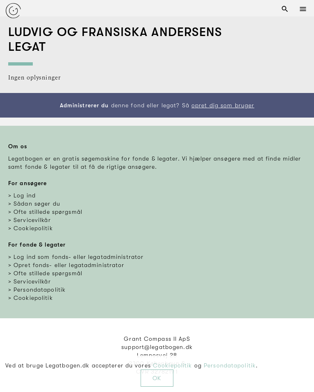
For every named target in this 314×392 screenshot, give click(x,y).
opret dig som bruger (222, 105)
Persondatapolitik (230, 365)
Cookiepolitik (172, 365)
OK (156, 378)
